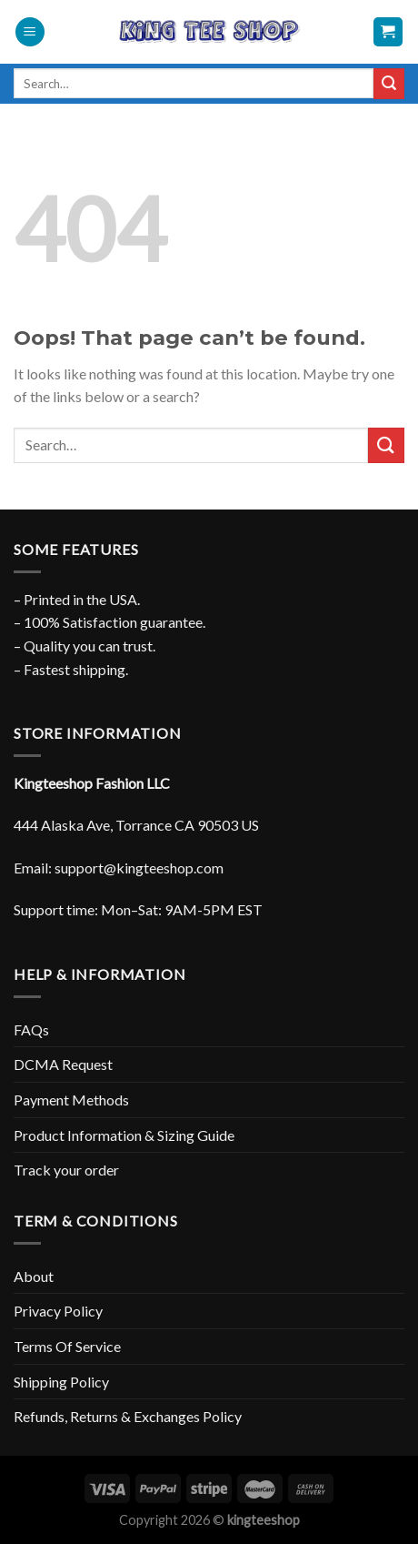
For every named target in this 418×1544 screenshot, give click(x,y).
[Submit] (388, 83)
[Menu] (30, 32)
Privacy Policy (58, 1310)
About (34, 1276)
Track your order (66, 1169)
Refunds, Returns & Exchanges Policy (128, 1416)
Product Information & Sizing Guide (124, 1135)
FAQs (31, 1029)
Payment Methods (71, 1099)
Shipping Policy (61, 1381)
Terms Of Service (67, 1346)
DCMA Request (63, 1064)
